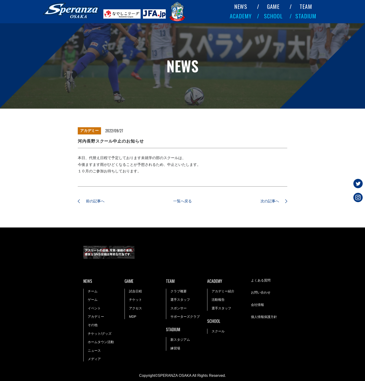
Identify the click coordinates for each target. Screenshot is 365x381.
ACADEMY (241, 16)
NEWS (240, 6)
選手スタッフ (180, 299)
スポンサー (178, 308)
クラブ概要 (178, 291)
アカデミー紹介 (223, 291)
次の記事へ (269, 201)
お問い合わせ (260, 292)
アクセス (135, 308)
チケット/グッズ (100, 333)
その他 (93, 325)
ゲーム (93, 299)
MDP (132, 316)
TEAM (306, 6)
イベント (94, 308)
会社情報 (257, 305)
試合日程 (135, 291)
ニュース (94, 350)
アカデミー (96, 316)
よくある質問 (260, 280)
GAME (273, 6)
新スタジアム (180, 339)
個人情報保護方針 (264, 317)
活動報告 (218, 299)
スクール (218, 331)
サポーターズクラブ (185, 316)
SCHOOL (273, 16)
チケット (135, 299)
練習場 (175, 348)
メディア (94, 359)
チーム (93, 291)
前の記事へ (95, 201)
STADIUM (305, 16)
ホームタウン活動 (101, 342)
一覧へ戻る (182, 201)
